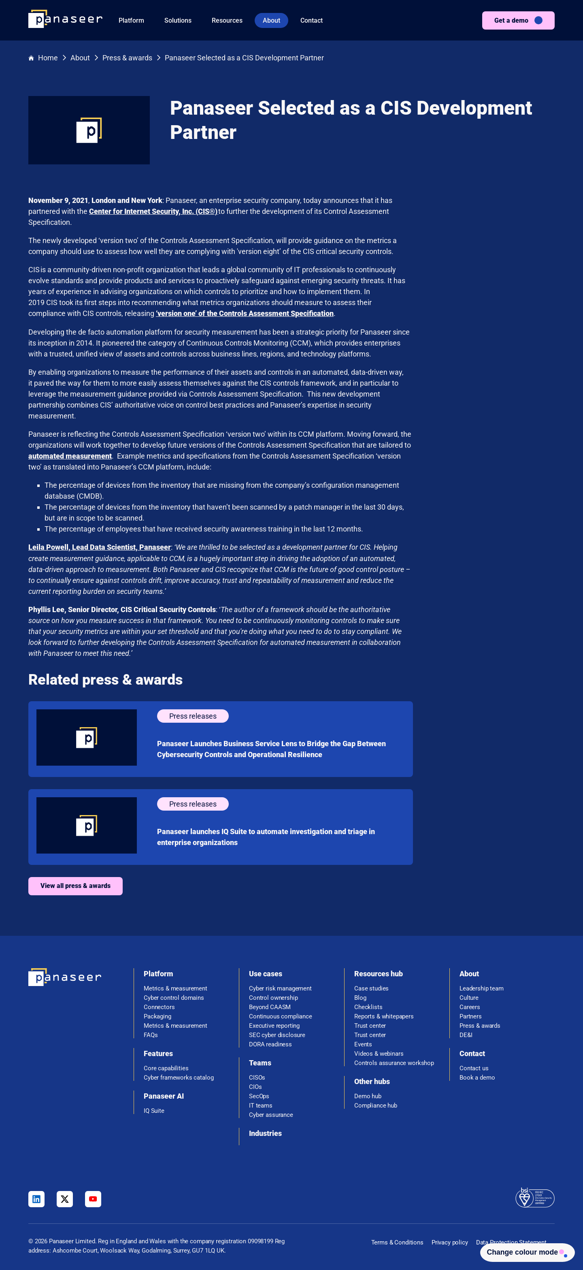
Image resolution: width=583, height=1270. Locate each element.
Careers (470, 1006)
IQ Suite (154, 1110)
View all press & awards (217, 885)
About (271, 20)
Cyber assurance (271, 1114)
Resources (227, 20)
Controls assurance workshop (394, 1062)
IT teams (260, 1104)
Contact (311, 20)
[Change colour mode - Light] (524, 1251)
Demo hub (367, 1095)
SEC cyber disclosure (277, 1034)
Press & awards (127, 58)
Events (363, 1043)
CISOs (257, 1077)
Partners (471, 1015)
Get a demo (511, 20)
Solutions (177, 20)
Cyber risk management (280, 987)
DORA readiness (270, 1043)
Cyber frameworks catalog (178, 1077)
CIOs (255, 1086)
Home (43, 58)
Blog (360, 997)
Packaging (157, 1015)
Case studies (371, 987)
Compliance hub (375, 1104)
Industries (265, 1132)
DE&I (466, 1034)
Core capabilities (166, 1067)
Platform (131, 20)
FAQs (150, 1034)
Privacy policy (450, 1241)
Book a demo (477, 1077)
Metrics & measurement (175, 987)
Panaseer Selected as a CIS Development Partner (244, 58)
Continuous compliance (280, 1015)
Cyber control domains (174, 997)
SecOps (259, 1095)
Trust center (370, 1025)
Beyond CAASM (270, 1006)
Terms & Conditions (397, 1241)
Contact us (474, 1067)
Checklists (368, 1006)
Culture (469, 997)
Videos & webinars (378, 1053)
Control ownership (273, 997)
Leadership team (482, 987)
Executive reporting (274, 1025)
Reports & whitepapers (384, 1015)
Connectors (159, 1006)
